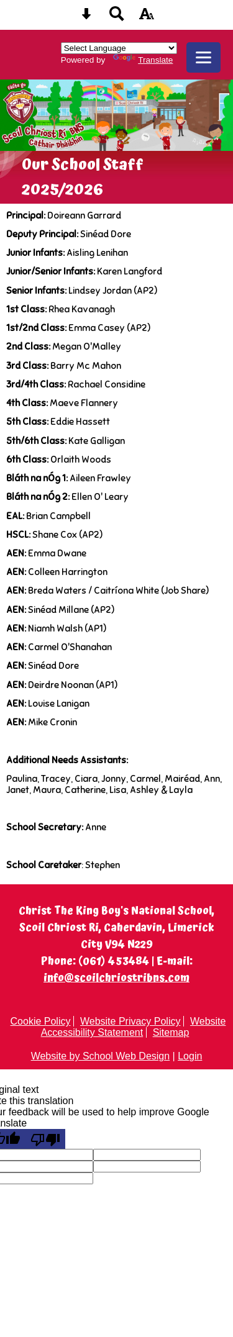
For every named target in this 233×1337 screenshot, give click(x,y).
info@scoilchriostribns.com (116, 978)
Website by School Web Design (100, 1056)
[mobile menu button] (203, 57)
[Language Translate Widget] (119, 48)
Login (190, 1056)
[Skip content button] (86, 17)
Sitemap (171, 1032)
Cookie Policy (41, 1021)
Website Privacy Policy (130, 1021)
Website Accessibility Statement (133, 1027)
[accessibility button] (146, 17)
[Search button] (116, 17)
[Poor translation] (45, 1139)
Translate (143, 60)
